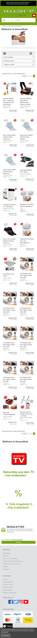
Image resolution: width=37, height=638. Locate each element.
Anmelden (18, 542)
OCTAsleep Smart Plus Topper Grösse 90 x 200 (9, 379)
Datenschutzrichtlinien (17, 539)
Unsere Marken (7, 590)
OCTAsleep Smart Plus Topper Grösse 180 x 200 (9, 310)
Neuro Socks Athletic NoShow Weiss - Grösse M (9, 171)
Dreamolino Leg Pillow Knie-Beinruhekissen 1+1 (27, 206)
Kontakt (5, 566)
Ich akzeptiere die (12, 539)
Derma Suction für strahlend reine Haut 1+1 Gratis (26, 414)
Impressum (6, 569)
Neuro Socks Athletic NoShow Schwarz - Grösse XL (9, 241)
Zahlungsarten (7, 553)
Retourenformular (8, 587)
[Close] (34, 2)
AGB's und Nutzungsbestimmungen (13, 561)
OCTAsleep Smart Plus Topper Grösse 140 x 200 (9, 344)
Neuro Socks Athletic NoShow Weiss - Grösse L (26, 137)
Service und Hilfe (8, 585)
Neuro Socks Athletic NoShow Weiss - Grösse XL (9, 137)
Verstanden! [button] (5, 635)
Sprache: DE (22, 15)
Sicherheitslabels (8, 582)
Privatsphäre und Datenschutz (11, 564)
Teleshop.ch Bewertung (9, 592)
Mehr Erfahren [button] (4, 632)
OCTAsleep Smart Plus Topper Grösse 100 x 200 (26, 344)
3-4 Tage (8, 107)
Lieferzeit (5, 556)
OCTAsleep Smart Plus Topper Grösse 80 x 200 (26, 379)
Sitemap (5, 579)
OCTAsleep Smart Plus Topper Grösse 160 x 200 (26, 310)
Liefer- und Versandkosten (10, 558)
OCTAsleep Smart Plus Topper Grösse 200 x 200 (26, 275)
